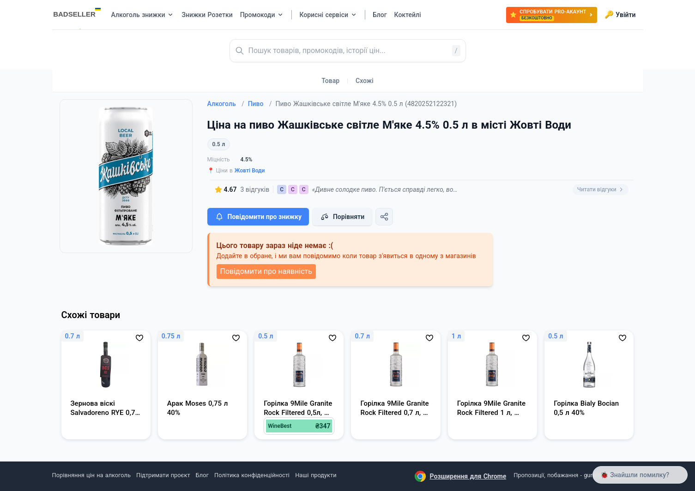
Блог (202, 475)
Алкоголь (225, 103)
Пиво (260, 103)
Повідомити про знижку (258, 216)
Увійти (619, 14)
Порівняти (342, 216)
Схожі (365, 80)
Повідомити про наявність (266, 271)
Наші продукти (315, 475)
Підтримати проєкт (163, 475)
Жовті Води (250, 170)
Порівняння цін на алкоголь (91, 475)
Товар (330, 80)
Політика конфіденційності (252, 475)
